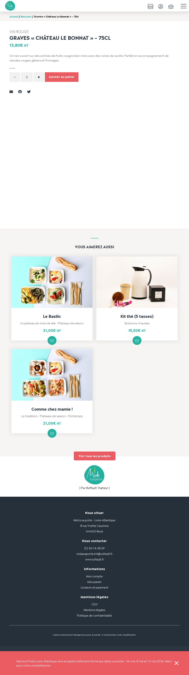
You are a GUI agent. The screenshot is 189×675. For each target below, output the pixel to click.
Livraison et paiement (94, 587)
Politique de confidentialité (94, 615)
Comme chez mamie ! (52, 409)
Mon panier (94, 582)
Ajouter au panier (62, 76)
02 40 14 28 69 (94, 548)
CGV (94, 604)
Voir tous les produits (95, 455)
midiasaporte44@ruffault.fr (94, 553)
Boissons (26, 16)
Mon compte (94, 576)
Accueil (13, 16)
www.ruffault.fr (94, 559)
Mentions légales (94, 610)
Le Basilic (52, 316)
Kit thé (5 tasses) (137, 316)
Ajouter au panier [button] (52, 340)
